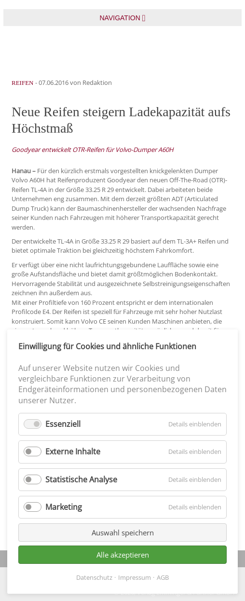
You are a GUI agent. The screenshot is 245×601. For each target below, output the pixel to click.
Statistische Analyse (81, 479)
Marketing (63, 507)
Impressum (134, 577)
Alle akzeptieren (122, 555)
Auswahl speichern (123, 532)
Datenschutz (94, 577)
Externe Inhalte (72, 451)
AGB (163, 577)
